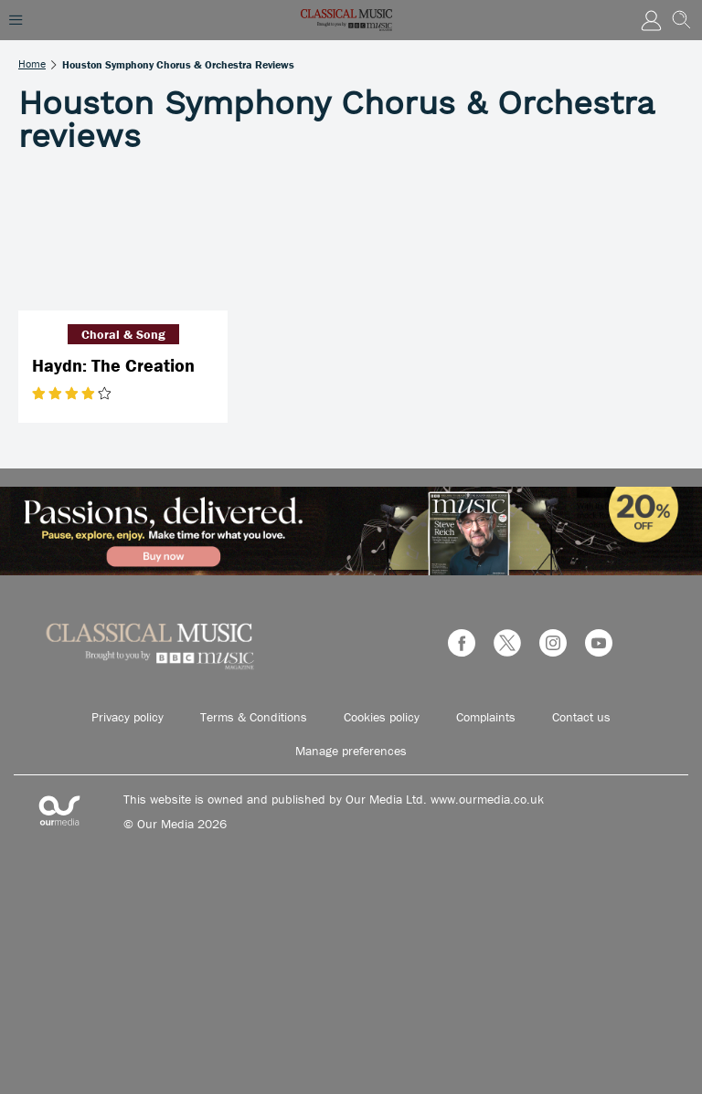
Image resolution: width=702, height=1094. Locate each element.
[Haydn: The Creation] (123, 240)
